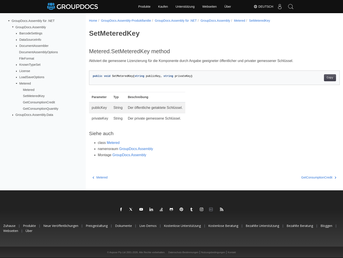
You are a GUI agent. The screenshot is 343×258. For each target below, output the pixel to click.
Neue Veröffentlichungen (60, 226)
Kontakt (232, 252)
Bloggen (326, 226)
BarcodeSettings (30, 33)
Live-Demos (148, 226)
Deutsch (263, 7)
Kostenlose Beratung (223, 226)
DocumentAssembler (34, 46)
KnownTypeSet (29, 64)
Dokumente (123, 226)
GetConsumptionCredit (39, 102)
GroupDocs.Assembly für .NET (33, 21)
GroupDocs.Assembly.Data (34, 115)
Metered (25, 83)
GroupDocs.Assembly (31, 27)
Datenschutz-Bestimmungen (183, 252)
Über (227, 6)
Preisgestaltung (97, 226)
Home (93, 20)
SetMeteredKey (34, 96)
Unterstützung (184, 6)
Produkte (144, 6)
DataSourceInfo (30, 39)
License (24, 71)
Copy (313, 77)
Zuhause (9, 226)
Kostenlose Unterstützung (182, 226)
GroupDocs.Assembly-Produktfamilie (126, 20)
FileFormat (26, 58)
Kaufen (163, 6)
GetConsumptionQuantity (40, 108)
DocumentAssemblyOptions (38, 52)
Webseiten (209, 6)
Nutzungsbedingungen (213, 252)
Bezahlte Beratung (300, 226)
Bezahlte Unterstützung (262, 226)
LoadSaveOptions (31, 77)
